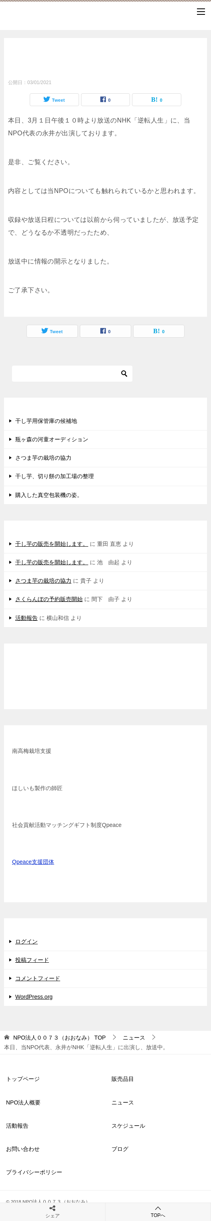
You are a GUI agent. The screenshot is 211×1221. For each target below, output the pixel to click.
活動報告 (26, 618)
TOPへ (158, 1211)
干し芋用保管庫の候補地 (46, 421)
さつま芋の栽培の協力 (43, 458)
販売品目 (123, 1079)
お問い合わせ (23, 1149)
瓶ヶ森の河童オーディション (51, 439)
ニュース (123, 1102)
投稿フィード (32, 960)
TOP (59, 1037)
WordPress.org (34, 997)
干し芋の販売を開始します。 (51, 544)
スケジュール (128, 1125)
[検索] (72, 374)
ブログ (120, 1149)
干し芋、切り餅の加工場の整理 (54, 476)
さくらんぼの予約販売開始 (49, 599)
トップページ (23, 1079)
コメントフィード (37, 978)
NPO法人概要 (23, 1102)
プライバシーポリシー (34, 1172)
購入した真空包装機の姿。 (49, 495)
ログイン (26, 941)
